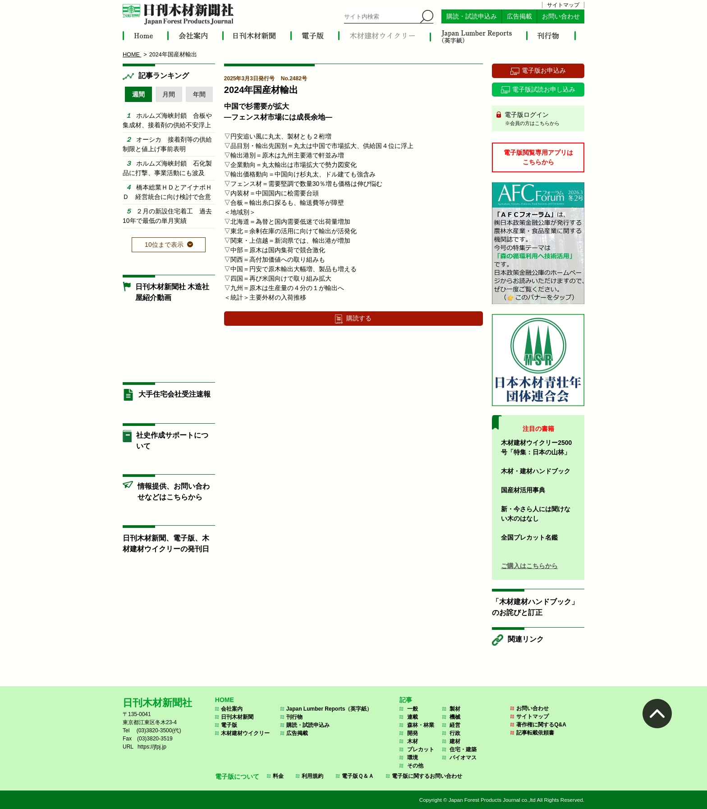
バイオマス (463, 757)
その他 (415, 766)
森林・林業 (420, 725)
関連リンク (526, 639)
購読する (359, 318)
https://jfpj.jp (152, 747)
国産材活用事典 (523, 490)
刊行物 (294, 717)
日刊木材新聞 (237, 717)
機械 (455, 717)
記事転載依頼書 (535, 733)
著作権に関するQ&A (541, 724)
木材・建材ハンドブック (535, 471)
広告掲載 (519, 16)
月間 (168, 94)
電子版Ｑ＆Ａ (358, 776)
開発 (412, 733)
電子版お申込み (544, 70)
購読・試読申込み (471, 16)
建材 (455, 741)
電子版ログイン (541, 119)
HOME (224, 699)
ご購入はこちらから (529, 565)
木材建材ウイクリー (245, 733)
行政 (455, 733)
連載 (412, 717)
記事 (405, 699)
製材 (455, 709)
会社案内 (232, 709)
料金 (278, 776)
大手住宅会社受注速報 (174, 394)
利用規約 (312, 776)
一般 (412, 709)
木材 (412, 741)
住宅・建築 (463, 749)
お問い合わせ (561, 16)
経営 (455, 725)
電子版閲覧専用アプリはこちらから (538, 157)
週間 (138, 94)
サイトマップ (563, 5)
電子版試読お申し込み (543, 89)
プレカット (420, 749)
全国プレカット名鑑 (529, 537)
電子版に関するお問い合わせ (427, 776)
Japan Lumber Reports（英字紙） (329, 709)
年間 (199, 94)
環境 (412, 757)
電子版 (229, 725)
